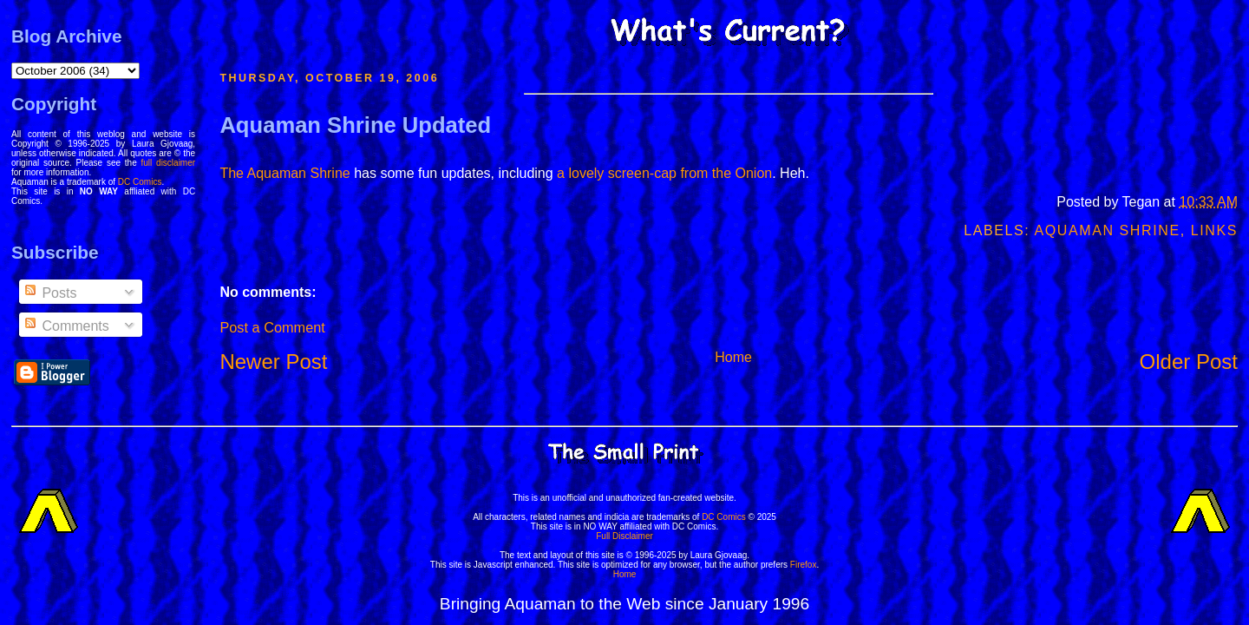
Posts (49, 293)
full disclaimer (168, 163)
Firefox (803, 564)
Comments (66, 326)
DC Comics (140, 182)
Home (733, 357)
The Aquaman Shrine (284, 173)
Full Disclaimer (624, 536)
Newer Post (273, 361)
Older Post (1189, 361)
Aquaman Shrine (1107, 230)
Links (1214, 230)
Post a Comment (271, 327)
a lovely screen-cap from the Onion (664, 173)
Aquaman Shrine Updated (355, 125)
